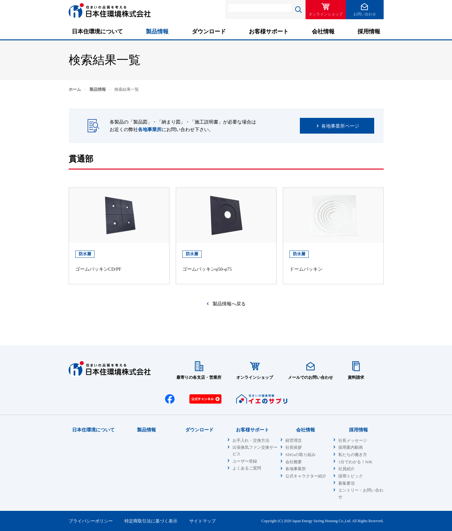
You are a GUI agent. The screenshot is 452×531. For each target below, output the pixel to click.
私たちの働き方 (352, 455)
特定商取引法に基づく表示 (150, 520)
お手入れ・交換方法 (250, 440)
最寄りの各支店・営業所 (198, 377)
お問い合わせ (364, 14)
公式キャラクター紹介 (305, 476)
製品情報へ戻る (229, 303)
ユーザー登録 (244, 461)
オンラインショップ (326, 14)
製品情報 (157, 31)
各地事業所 (150, 129)
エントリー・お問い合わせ (360, 493)
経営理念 (293, 440)
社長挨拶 (293, 447)
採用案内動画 (350, 447)
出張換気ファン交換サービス (254, 450)
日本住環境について (97, 31)
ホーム (75, 89)
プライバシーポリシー (91, 520)
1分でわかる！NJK (355, 462)
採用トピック (350, 476)
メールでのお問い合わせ (310, 377)
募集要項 (346, 483)
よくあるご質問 (246, 468)
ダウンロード (209, 31)
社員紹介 (346, 469)
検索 (298, 9)
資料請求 (356, 377)
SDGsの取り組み (300, 455)
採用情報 (369, 31)
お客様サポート (269, 31)
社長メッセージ (352, 440)
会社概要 (293, 462)
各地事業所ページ (340, 126)
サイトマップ (202, 520)
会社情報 (323, 31)
